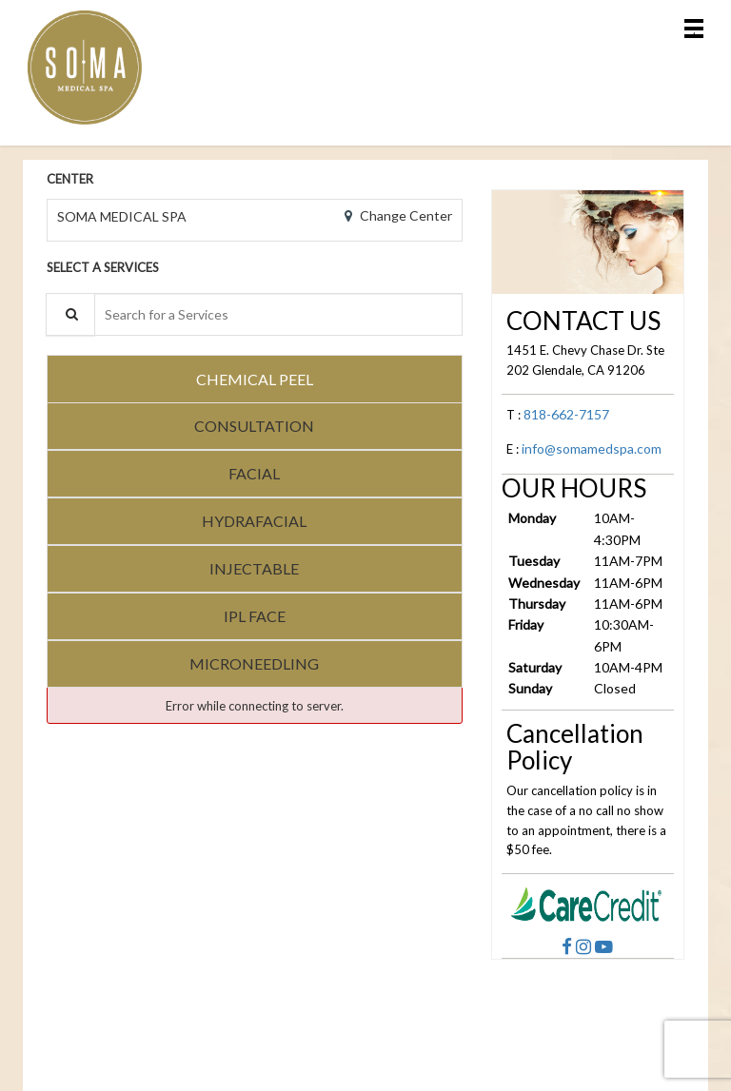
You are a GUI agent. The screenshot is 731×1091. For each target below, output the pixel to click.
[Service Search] (70, 314)
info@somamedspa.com (592, 448)
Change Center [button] (404, 215)
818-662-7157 (566, 414)
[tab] (255, 378)
